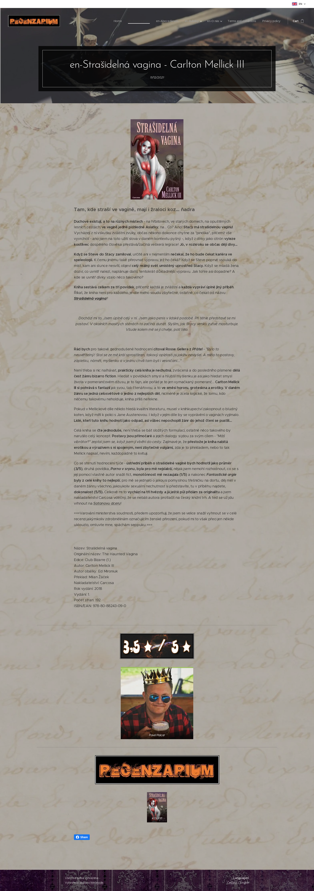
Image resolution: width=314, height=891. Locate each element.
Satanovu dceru (107, 503)
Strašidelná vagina (90, 298)
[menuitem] (115, 21)
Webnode (96, 882)
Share (82, 837)
